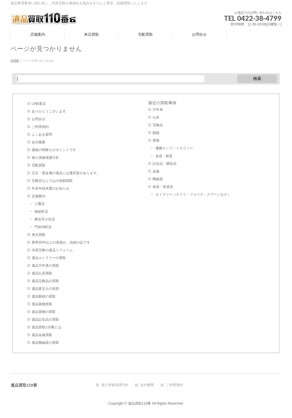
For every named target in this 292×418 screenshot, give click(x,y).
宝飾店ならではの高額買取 (52, 181)
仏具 (156, 117)
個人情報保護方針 (45, 158)
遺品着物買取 (42, 304)
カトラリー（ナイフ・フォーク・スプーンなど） (193, 194)
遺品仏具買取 (42, 273)
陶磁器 (158, 179)
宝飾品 (158, 125)
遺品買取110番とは (46, 327)
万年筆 (158, 110)
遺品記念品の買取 (45, 319)
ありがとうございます (49, 111)
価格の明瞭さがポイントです (54, 150)
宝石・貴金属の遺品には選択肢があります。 (66, 173)
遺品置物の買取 (44, 312)
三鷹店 (40, 204)
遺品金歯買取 (42, 335)
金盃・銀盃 (164, 156)
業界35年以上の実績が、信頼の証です (61, 242)
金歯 (156, 171)
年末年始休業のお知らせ (50, 188)
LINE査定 (39, 104)
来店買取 (38, 235)
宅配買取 (38, 165)
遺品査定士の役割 (45, 289)
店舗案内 (38, 196)
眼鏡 (156, 133)
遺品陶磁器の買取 (45, 343)
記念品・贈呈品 (165, 164)
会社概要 (38, 142)
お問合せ (38, 119)
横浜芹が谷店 (45, 219)
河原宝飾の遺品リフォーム (52, 250)
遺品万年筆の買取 (45, 266)
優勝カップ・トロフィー (174, 148)
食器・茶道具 (163, 187)
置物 (156, 140)
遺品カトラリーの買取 (49, 258)
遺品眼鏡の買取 (44, 296)
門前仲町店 (43, 227)
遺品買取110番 (139, 403)
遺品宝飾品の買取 (45, 281)
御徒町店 (41, 212)
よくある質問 (42, 134)
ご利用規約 (40, 127)
